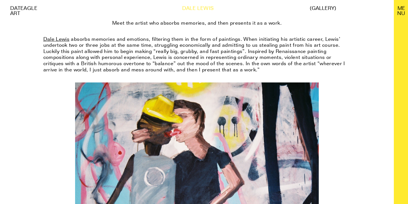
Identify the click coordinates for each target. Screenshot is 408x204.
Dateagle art (23, 10)
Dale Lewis (56, 39)
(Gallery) (323, 8)
